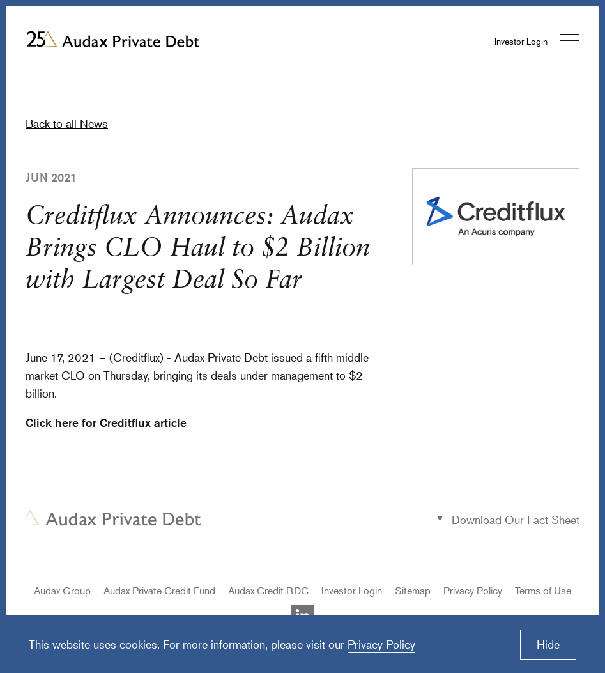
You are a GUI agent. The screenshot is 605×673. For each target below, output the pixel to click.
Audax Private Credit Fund (159, 590)
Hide (548, 644)
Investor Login (521, 41)
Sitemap (413, 590)
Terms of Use (543, 590)
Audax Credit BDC (268, 590)
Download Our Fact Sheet (515, 520)
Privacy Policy (472, 590)
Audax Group (62, 590)
